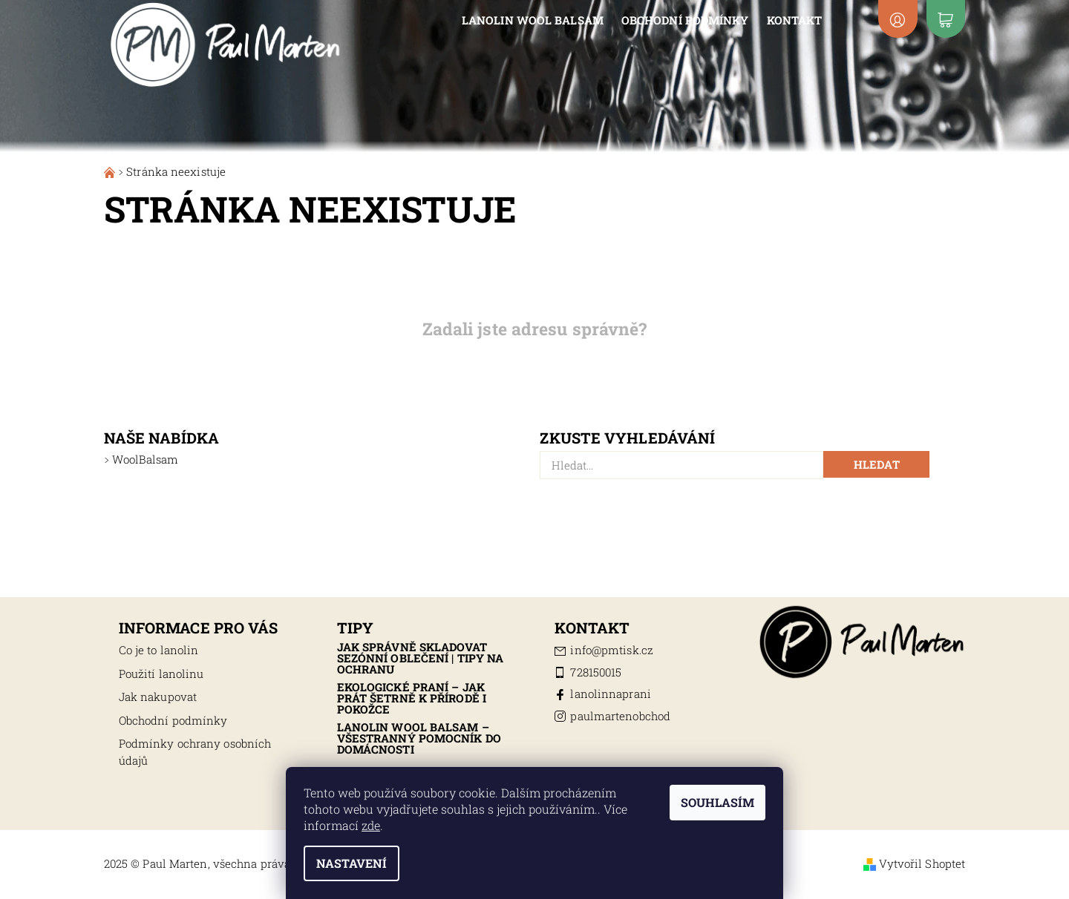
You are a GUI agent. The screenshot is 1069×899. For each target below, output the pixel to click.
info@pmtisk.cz (611, 649)
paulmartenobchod (620, 715)
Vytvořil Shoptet (922, 863)
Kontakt (795, 20)
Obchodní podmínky (685, 20)
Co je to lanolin (159, 649)
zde (371, 825)
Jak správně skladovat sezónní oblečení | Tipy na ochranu (420, 657)
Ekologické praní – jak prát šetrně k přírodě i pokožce (411, 698)
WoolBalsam (145, 459)
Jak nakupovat (158, 696)
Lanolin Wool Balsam (533, 20)
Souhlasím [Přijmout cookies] (717, 802)
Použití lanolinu (161, 673)
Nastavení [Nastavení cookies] (351, 863)
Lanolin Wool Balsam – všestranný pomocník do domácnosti (419, 738)
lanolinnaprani (610, 693)
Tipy (355, 627)
